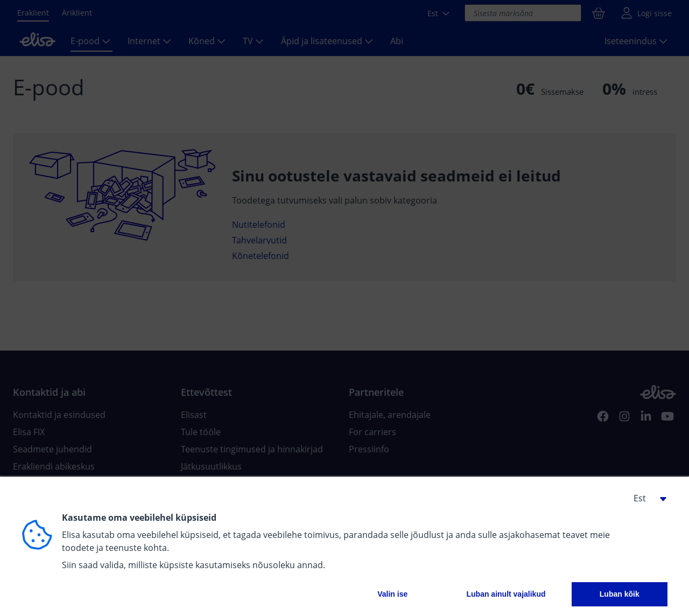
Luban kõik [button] (619, 594)
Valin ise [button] (392, 594)
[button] (645, 498)
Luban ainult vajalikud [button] (505, 594)
